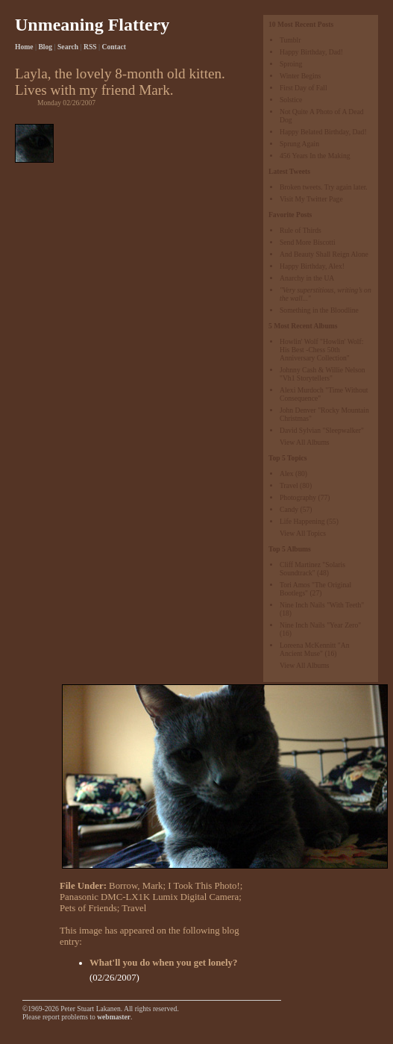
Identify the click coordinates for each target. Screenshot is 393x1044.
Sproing (291, 64)
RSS (90, 47)
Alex (287, 473)
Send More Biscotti (308, 242)
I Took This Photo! (203, 886)
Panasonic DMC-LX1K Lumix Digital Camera (149, 897)
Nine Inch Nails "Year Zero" (320, 625)
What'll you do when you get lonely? (163, 962)
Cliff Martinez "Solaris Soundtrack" (312, 568)
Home (24, 47)
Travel (289, 485)
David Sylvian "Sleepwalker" (322, 430)
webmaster (114, 1017)
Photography (298, 497)
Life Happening (302, 521)
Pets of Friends (88, 908)
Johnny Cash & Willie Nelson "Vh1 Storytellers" (322, 374)
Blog (45, 47)
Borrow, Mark (136, 886)
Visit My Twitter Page (311, 199)
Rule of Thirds (300, 230)
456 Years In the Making (315, 155)
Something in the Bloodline (319, 310)
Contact (114, 47)
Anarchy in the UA (307, 278)
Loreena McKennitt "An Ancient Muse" (314, 649)
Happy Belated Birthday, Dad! (323, 132)
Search (67, 47)
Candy (289, 509)
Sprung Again (299, 144)
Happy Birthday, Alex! (312, 266)
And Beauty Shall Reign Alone (324, 254)
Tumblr (290, 40)
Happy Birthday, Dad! (311, 52)
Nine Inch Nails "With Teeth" (322, 605)
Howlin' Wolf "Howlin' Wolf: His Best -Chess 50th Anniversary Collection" (321, 349)
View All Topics (303, 533)
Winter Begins (300, 76)
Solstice (291, 100)
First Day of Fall (303, 88)
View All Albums (305, 442)
